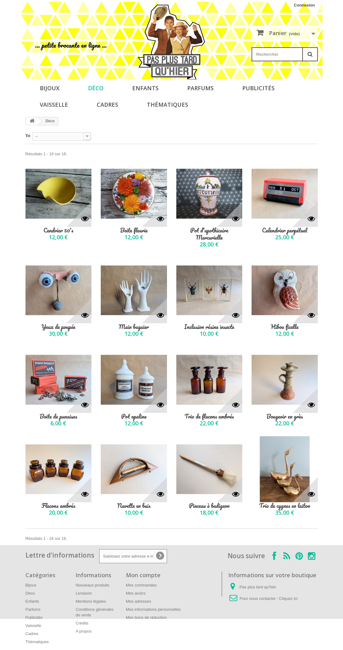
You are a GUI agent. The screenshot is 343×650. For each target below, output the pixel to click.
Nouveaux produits (92, 585)
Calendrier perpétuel (284, 230)
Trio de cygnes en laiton (284, 505)
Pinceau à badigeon (209, 505)
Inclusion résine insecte (209, 326)
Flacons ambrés (58, 505)
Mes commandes (141, 585)
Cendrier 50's (58, 230)
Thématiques (167, 104)
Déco (96, 88)
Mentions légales (91, 601)
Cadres (107, 104)
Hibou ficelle (285, 326)
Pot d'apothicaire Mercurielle (209, 234)
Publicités (258, 88)
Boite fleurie (134, 230)
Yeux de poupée (58, 326)
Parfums (200, 88)
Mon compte (143, 575)
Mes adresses (138, 601)
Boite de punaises (58, 416)
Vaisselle (54, 104)
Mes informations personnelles (153, 609)
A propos (83, 631)
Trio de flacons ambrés (209, 416)
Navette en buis (134, 505)
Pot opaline (133, 416)
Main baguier (134, 326)
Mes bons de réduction (146, 617)
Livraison (84, 593)
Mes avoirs (136, 593)
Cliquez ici (288, 598)
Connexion (304, 5)
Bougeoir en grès (285, 416)
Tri (27, 135)
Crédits (82, 623)
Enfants (145, 88)
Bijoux (49, 88)
